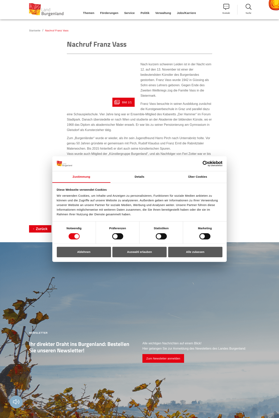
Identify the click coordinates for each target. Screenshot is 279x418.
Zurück (41, 229)
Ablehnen (83, 252)
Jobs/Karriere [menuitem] (186, 13)
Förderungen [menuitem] (109, 13)
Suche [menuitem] (248, 9)
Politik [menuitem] (144, 13)
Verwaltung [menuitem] (163, 13)
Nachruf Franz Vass (57, 30)
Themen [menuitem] (88, 13)
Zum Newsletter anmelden (163, 358)
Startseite (34, 30)
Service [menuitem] (129, 13)
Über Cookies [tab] (197, 176)
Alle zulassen (195, 252)
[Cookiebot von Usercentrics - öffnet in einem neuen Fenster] (205, 163)
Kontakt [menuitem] (226, 9)
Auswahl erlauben (139, 252)
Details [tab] (139, 176)
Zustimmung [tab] (81, 176)
